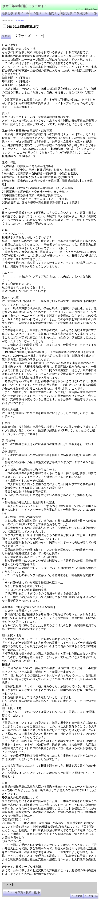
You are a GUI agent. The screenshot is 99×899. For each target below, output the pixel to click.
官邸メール (22, 13)
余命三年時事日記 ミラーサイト (24, 6)
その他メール (38, 13)
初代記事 (66, 13)
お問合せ (54, 13)
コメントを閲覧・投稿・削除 (22, 892)
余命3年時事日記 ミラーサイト (60, 880)
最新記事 (7, 13)
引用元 (6, 36)
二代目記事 (81, 13)
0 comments (20, 20)
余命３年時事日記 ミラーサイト (37, 880)
